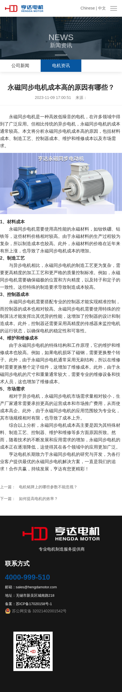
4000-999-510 (27, 577)
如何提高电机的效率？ (38, 498)
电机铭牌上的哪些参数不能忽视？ (48, 487)
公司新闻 (20, 65)
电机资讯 (61, 65)
